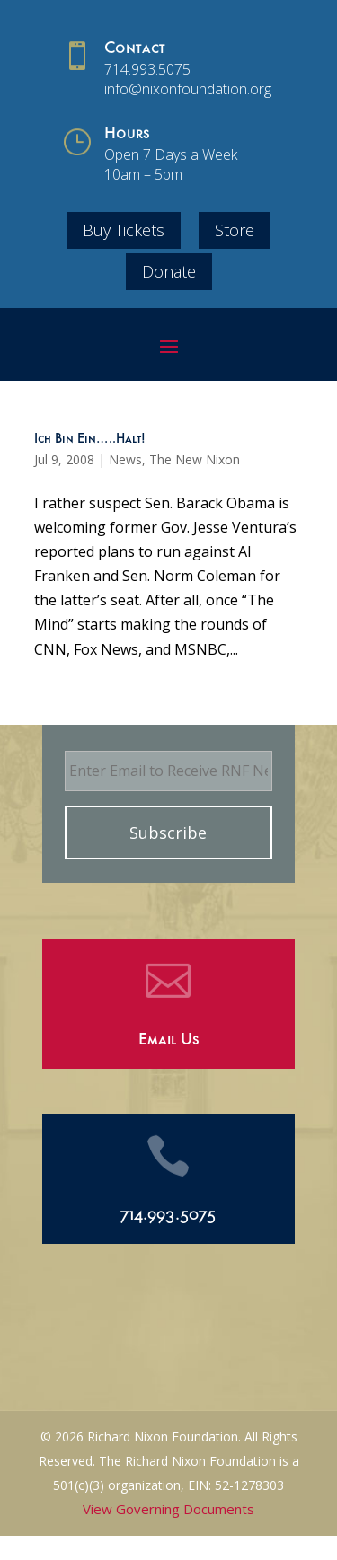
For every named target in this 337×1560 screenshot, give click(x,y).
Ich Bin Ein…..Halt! (90, 440)
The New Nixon (194, 459)
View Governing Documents (168, 1509)
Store (234, 230)
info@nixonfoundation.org (187, 89)
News (125, 459)
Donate (169, 271)
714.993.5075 (147, 69)
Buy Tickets (123, 230)
